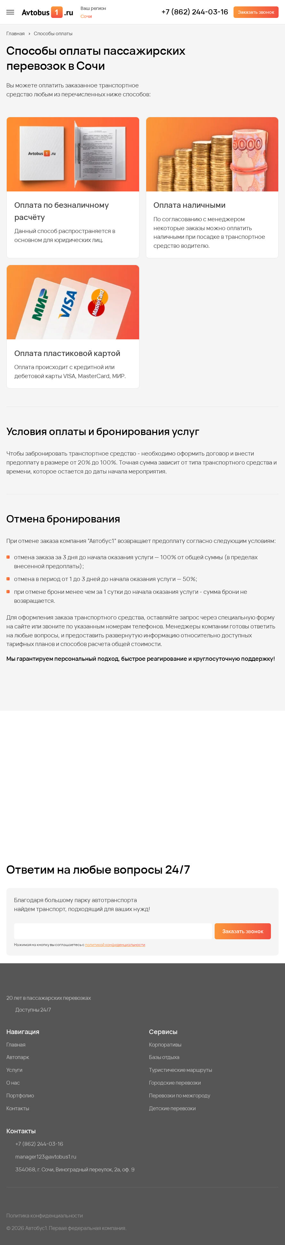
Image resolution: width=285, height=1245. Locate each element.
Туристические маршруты (180, 1069)
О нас (13, 1082)
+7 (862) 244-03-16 (195, 12)
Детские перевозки (172, 1108)
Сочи (86, 16)
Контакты (17, 1108)
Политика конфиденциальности (44, 1215)
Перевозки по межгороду (179, 1095)
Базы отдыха (164, 1057)
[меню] (10, 12)
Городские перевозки (175, 1082)
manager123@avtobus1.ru (45, 1156)
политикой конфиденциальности (115, 944)
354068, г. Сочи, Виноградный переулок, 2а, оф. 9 (75, 1169)
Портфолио (20, 1095)
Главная (15, 33)
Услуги (14, 1069)
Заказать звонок (256, 12)
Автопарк (17, 1057)
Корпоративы (165, 1044)
